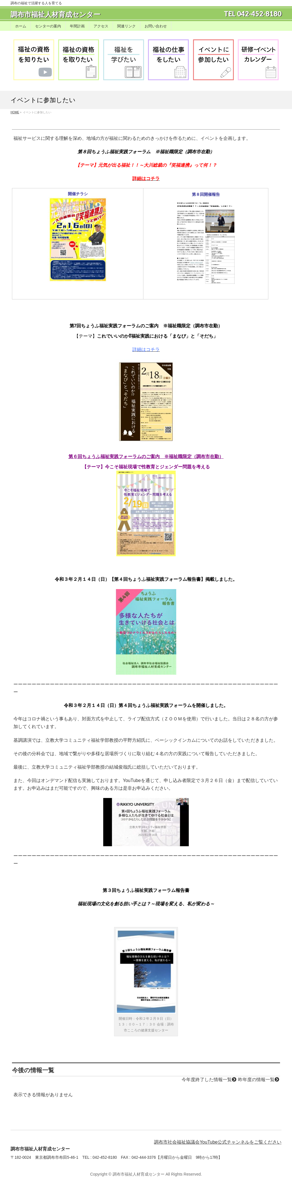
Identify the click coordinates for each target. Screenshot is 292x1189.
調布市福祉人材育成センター (55, 14)
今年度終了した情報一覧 (209, 1079)
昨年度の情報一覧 (258, 1079)
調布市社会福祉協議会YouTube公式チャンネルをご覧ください (217, 1142)
